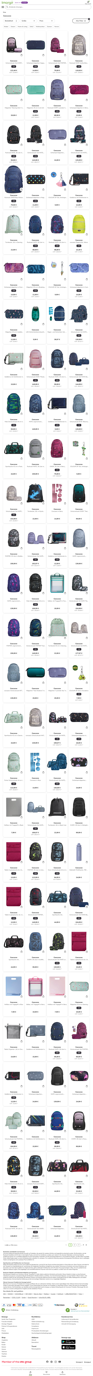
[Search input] (48, 9)
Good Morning (32, 1300)
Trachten (4, 1356)
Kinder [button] (6, 29)
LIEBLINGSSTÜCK (71, 1296)
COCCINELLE (19, 1296)
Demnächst (35, 1345)
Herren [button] (56, 29)
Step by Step (38, 1296)
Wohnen (4, 1354)
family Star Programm (8, 1322)
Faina (80, 1296)
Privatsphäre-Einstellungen (40, 1333)
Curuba (53, 1296)
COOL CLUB (16, 1300)
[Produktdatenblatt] (13, 55)
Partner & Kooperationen (9, 1329)
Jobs (3, 1331)
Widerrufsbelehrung (38, 1324)
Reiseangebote (36, 1351)
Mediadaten (5, 1335)
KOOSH (10, 1296)
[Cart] (21, 57)
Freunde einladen (7, 1324)
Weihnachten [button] (40, 29)
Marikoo (46, 1296)
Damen (4, 1349)
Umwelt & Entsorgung (68, 1326)
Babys (3, 1345)
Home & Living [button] (22, 29)
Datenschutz (35, 1326)
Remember (6, 1300)
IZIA (4, 1296)
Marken (4, 1359)
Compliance (35, 1329)
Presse (4, 1333)
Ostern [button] (13, 29)
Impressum (35, 1331)
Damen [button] (49, 29)
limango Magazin (7, 1326)
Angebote (5, 1342)
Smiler (24, 1300)
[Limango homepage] (9, 3)
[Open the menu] (4, 8)
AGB (33, 1322)
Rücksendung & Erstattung (69, 1324)
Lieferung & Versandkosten (69, 1322)
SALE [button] (31, 29)
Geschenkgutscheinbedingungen (42, 1335)
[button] (11, 23)
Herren (4, 1352)
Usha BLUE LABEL (45, 1300)
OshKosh (60, 1296)
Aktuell (34, 1342)
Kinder (4, 1347)
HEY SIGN (28, 1296)
